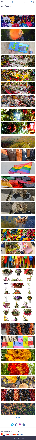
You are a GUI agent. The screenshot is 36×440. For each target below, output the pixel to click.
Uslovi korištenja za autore (14, 429)
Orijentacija (4, 11)
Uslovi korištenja (4, 429)
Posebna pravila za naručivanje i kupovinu (10, 431)
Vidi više (18, 417)
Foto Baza (22, 438)
